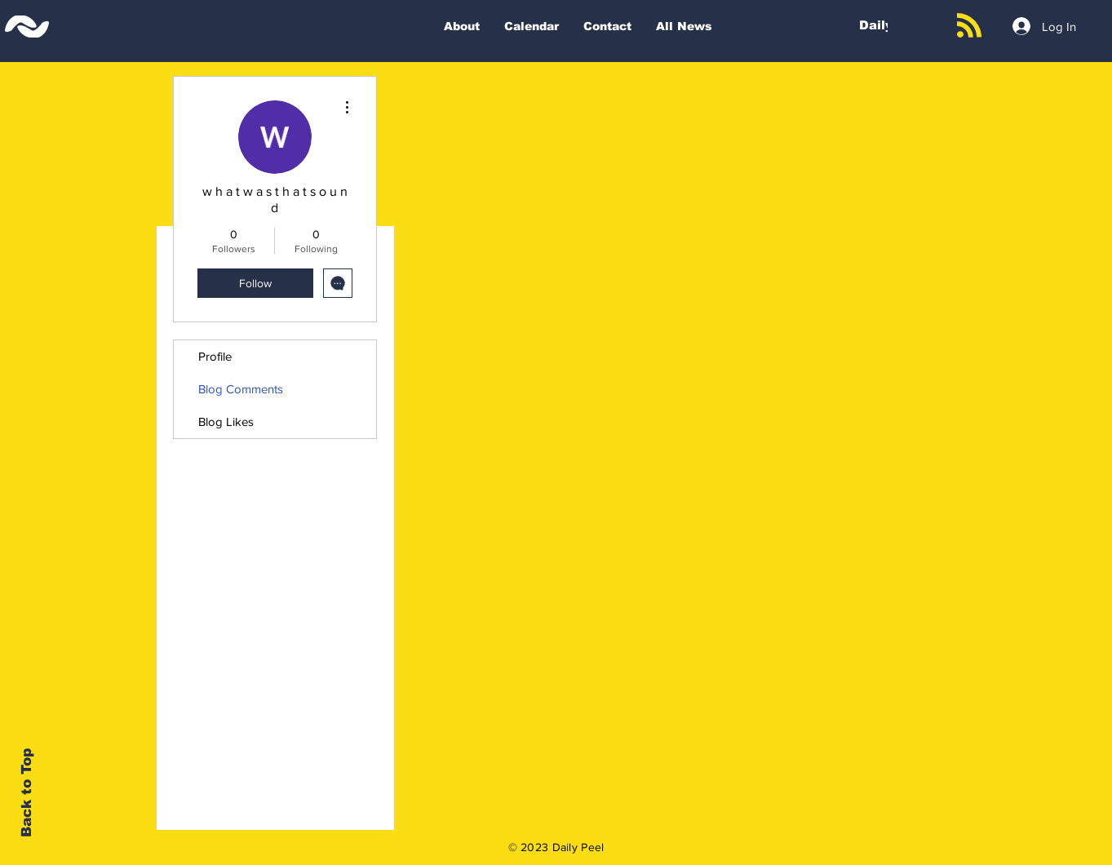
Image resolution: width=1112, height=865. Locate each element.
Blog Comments (240, 389)
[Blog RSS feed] (969, 26)
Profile (215, 356)
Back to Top (26, 792)
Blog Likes (226, 421)
